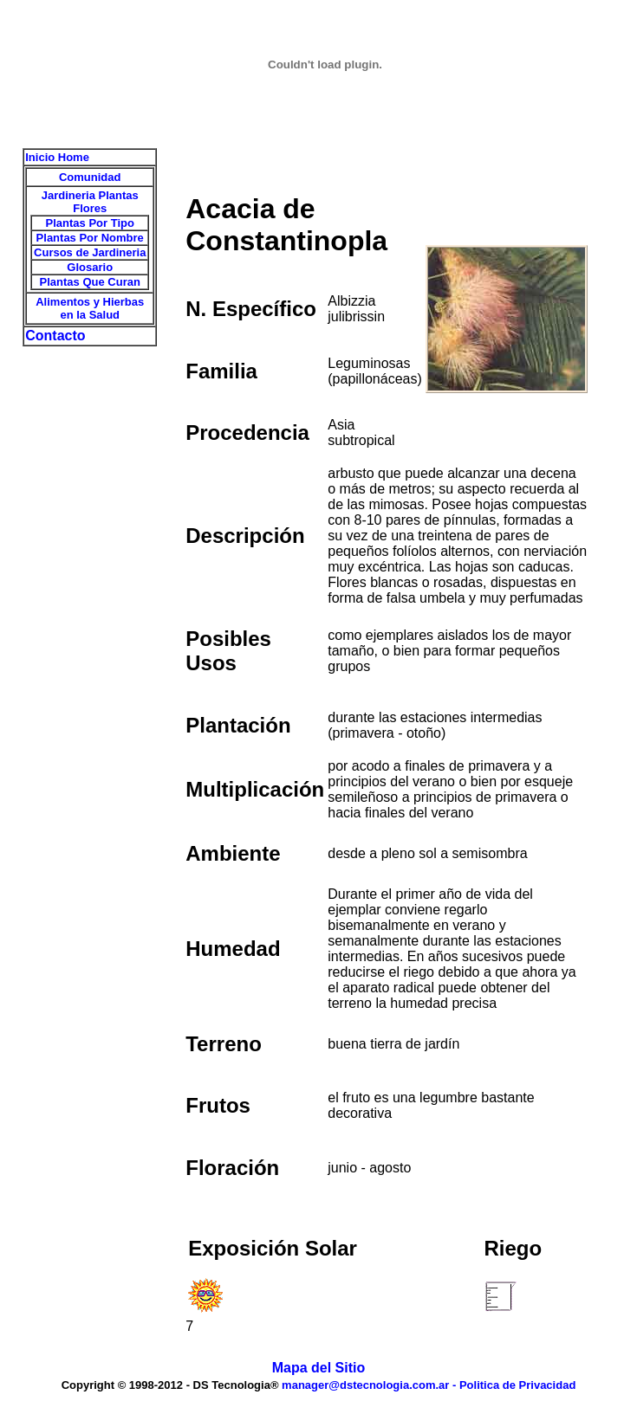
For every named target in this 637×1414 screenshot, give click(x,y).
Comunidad (90, 177)
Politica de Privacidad (517, 1384)
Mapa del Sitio (319, 1367)
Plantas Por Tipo (90, 222)
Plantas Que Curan (90, 281)
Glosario (90, 267)
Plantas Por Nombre (90, 237)
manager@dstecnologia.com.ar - (370, 1384)
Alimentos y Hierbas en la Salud (90, 308)
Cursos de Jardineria (90, 252)
